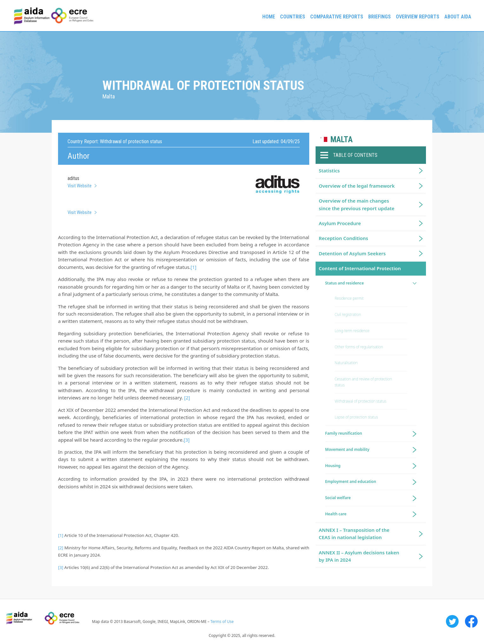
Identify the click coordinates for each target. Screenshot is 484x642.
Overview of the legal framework (357, 186)
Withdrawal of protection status (360, 401)
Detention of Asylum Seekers (352, 253)
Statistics (329, 170)
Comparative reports (336, 17)
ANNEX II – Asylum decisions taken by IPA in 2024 (359, 556)
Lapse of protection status (356, 417)
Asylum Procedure (340, 223)
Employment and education (350, 481)
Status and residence (344, 283)
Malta (341, 139)
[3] (186, 440)
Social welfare (338, 497)
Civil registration (348, 314)
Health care (335, 514)
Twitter (452, 621)
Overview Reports (417, 17)
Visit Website (80, 186)
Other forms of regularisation (359, 347)
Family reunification (343, 433)
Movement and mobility (347, 449)
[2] (187, 397)
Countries (292, 17)
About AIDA (457, 17)
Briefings (379, 17)
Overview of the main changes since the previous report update (357, 204)
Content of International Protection (360, 268)
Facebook (471, 621)
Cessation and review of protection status (363, 382)
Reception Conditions (343, 238)
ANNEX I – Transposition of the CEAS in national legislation (354, 533)
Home (268, 17)
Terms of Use (221, 621)
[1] (193, 267)
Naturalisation (346, 362)
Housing (333, 465)
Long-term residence (352, 330)
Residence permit (349, 298)
